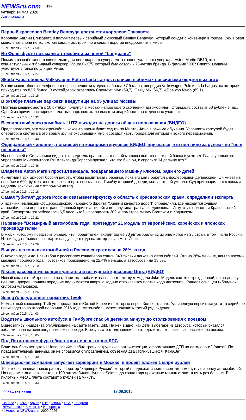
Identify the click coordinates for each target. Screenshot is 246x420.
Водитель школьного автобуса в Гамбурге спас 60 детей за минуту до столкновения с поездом (103, 319)
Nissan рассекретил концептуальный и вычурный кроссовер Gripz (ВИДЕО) (83, 271)
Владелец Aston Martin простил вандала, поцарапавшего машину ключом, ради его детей (97, 171)
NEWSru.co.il (12, 407)
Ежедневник (51, 403)
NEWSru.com (21, 6)
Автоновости (12, 16)
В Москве (32, 407)
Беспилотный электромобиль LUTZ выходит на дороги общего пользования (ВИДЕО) (93, 123)
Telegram (81, 403)
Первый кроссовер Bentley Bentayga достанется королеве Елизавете (75, 32)
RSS (67, 403)
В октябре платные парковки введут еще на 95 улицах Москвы (68, 101)
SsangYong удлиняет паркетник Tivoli (41, 297)
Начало (8, 403)
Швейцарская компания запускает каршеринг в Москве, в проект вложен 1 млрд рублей (95, 362)
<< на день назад (17, 391)
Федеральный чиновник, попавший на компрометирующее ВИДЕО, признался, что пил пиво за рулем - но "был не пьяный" (121, 147)
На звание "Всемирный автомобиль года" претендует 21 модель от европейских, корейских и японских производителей (113, 226)
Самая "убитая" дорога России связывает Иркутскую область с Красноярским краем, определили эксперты (118, 197)
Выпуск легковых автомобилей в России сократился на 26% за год (73, 250)
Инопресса (51, 407)
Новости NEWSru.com (23, 411)
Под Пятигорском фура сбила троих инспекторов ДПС (59, 340)
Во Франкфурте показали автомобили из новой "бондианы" (66, 53)
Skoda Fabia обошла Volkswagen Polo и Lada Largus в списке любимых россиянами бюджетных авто (109, 79)
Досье (22, 403)
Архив (34, 403)
